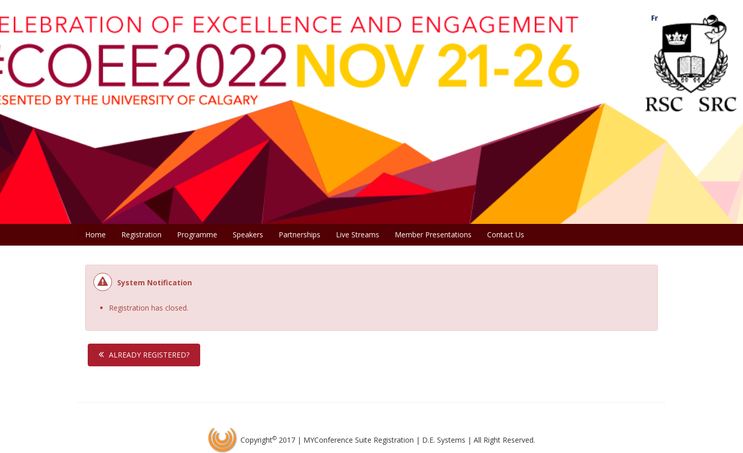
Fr (654, 18)
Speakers (248, 234)
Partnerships (299, 234)
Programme (197, 234)
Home (95, 234)
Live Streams (357, 234)
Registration (141, 234)
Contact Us (505, 234)
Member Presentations (433, 234)
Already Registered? (149, 355)
